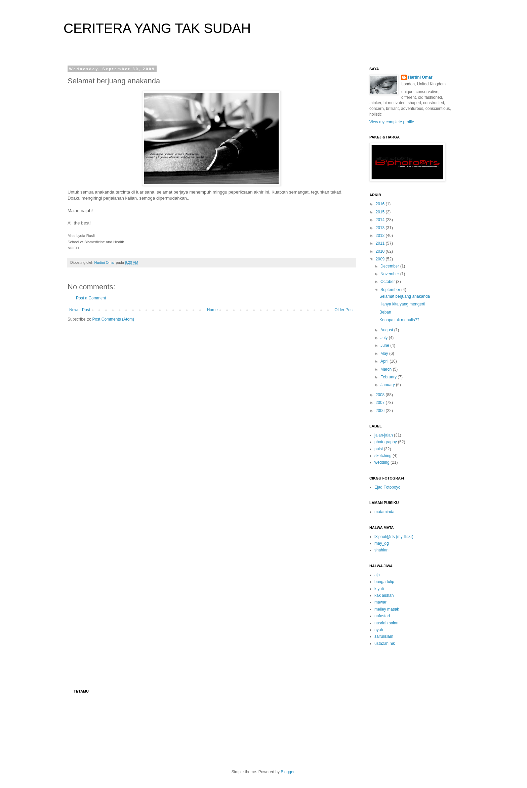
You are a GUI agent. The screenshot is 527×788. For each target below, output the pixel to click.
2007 (381, 402)
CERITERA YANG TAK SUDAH (157, 28)
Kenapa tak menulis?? (399, 320)
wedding (382, 462)
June (385, 345)
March (386, 369)
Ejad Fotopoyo (387, 487)
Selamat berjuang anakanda (404, 296)
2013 (381, 227)
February (389, 377)
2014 (381, 219)
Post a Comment (91, 298)
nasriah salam (387, 623)
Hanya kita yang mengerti (402, 304)
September (390, 289)
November (390, 274)
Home (212, 309)
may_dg (381, 543)
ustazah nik (384, 643)
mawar (380, 602)
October (388, 281)
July (384, 337)
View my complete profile (391, 122)
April (385, 361)
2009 (381, 259)
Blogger (287, 772)
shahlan (381, 550)
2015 (381, 212)
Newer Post (79, 309)
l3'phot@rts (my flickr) (393, 536)
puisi (378, 449)
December (390, 266)
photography (385, 442)
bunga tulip (384, 581)
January (388, 384)
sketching (383, 455)
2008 (381, 394)
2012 (381, 235)
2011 (381, 243)
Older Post (344, 309)
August (387, 330)
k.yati (379, 588)
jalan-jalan (383, 435)
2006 (381, 410)
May (384, 353)
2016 (381, 204)
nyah (378, 629)
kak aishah (384, 595)
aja (377, 575)
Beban (385, 312)
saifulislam (383, 636)
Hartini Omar (420, 77)
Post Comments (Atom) (113, 319)
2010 (381, 251)
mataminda (384, 511)
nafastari (382, 616)
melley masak (386, 609)
